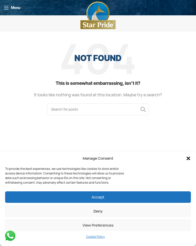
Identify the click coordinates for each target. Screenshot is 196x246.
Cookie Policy (95, 237)
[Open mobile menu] (12, 8)
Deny (98, 211)
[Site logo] (98, 16)
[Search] (98, 109)
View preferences (98, 225)
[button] (188, 158)
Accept (98, 197)
